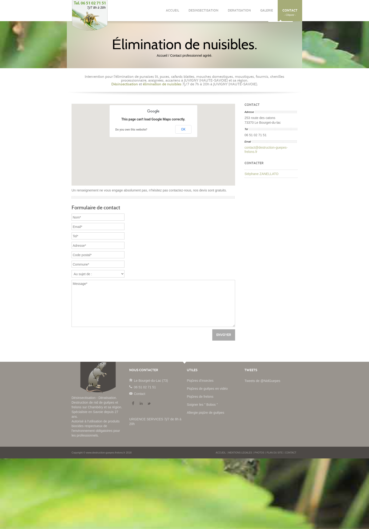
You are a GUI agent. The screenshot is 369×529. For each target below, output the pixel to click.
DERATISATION (239, 12)
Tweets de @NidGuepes (262, 381)
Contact (130, 393)
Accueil (162, 55)
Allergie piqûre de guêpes (205, 412)
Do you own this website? (131, 129)
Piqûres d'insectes (200, 380)
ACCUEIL (172, 12)
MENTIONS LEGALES (240, 452)
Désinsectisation (124, 84)
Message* (153, 303)
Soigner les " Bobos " (202, 404)
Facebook (133, 403)
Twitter (149, 403)
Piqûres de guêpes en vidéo (207, 388)
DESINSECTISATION (203, 12)
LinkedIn (141, 403)
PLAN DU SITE (275, 452)
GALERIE (266, 12)
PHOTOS (259, 452)
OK (183, 129)
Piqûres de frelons (200, 396)
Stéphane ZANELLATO (261, 174)
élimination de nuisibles (162, 84)
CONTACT (289, 12)
